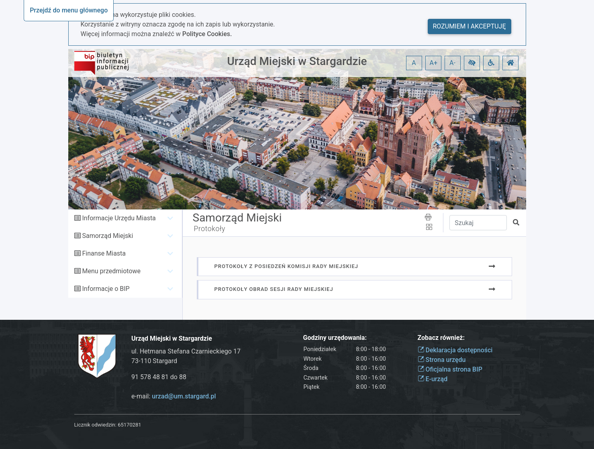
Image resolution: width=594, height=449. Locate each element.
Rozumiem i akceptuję (469, 26)
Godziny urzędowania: (335, 337)
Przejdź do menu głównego (69, 10)
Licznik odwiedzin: (95, 425)
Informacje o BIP (105, 289)
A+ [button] (434, 63)
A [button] (414, 63)
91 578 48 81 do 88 (158, 377)
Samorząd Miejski (107, 236)
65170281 (129, 425)
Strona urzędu (442, 360)
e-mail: (173, 396)
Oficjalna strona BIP (450, 369)
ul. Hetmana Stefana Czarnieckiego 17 (186, 351)
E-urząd (433, 379)
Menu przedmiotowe (111, 271)
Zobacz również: (441, 337)
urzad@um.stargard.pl (184, 396)
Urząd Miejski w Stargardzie (297, 61)
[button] (472, 63)
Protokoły (210, 229)
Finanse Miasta (104, 253)
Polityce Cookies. (207, 34)
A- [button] (452, 63)
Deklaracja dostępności (455, 350)
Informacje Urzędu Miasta (118, 218)
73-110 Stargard (154, 361)
